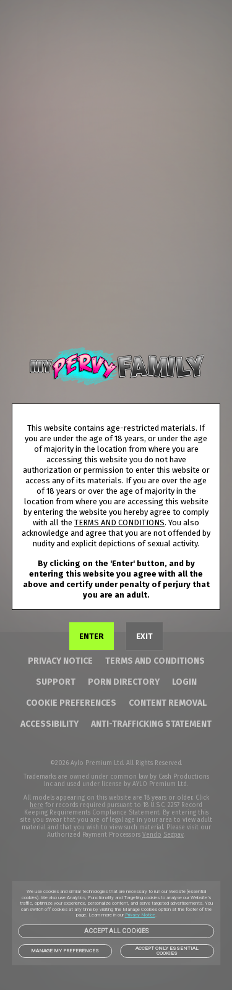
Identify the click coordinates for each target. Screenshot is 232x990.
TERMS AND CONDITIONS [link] (119, 522)
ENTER (91, 636)
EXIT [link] (144, 636)
